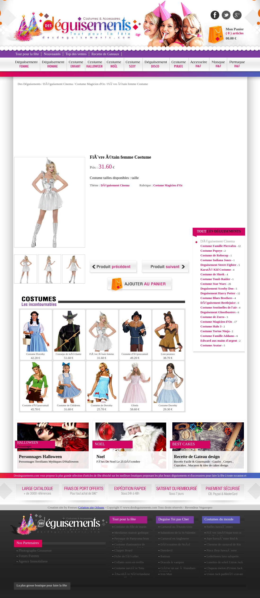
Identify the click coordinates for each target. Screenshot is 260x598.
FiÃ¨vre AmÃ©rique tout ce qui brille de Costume (222, 534)
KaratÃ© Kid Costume (215, 269)
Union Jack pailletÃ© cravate (225, 574)
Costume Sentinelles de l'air (218, 307)
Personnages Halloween (40, 456)
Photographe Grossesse (35, 550)
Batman (165, 556)
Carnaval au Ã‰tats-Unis (176, 526)
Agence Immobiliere (33, 561)
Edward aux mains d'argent (218, 340)
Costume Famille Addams (217, 336)
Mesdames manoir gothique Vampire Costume (130, 534)
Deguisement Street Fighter (218, 265)
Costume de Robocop (214, 255)
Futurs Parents (29, 556)
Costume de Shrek (212, 274)
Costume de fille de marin (130, 526)
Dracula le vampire (172, 562)
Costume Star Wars (213, 284)
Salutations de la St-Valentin (177, 532)
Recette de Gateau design (197, 456)
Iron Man (166, 574)
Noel (100, 456)
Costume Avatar (211, 345)
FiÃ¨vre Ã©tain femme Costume (127, 84)
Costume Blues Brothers (216, 298)
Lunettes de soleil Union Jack (225, 562)
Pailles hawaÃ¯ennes (220, 526)
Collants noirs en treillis (129, 562)
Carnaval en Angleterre (174, 538)
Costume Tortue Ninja (215, 331)
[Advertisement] (98, 121)
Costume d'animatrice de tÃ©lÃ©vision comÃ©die (128, 546)
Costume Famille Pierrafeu (218, 246)
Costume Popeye (211, 250)
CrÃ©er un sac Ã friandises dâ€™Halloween (176, 570)
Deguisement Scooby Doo (217, 288)
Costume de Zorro (212, 317)
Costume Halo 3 (210, 326)
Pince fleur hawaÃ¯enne (222, 550)
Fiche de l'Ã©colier (126, 556)
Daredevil (166, 550)
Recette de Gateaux (105, 54)
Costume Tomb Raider (215, 279)
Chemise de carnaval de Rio (224, 544)
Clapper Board (123, 550)
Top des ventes (76, 54)
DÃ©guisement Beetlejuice (218, 302)
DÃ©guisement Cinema (58, 84)
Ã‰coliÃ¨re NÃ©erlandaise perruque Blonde (131, 576)
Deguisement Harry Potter (217, 293)
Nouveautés (52, 54)
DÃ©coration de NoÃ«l (175, 544)
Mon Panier (235, 29)
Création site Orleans (91, 507)
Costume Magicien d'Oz (90, 84)
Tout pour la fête (27, 54)
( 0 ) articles (234, 33)
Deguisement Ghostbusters (217, 312)
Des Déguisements (29, 84)
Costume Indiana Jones (215, 260)
